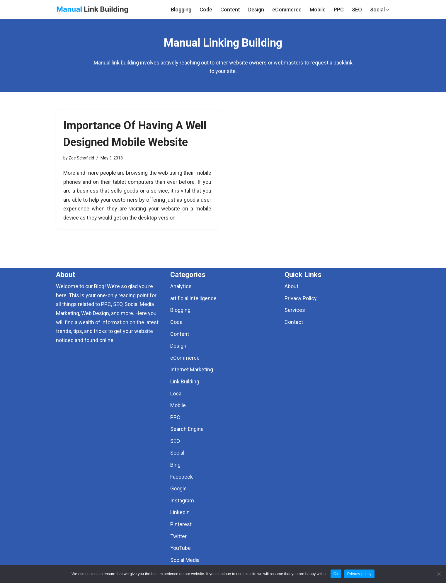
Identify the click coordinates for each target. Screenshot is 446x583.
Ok (335, 574)
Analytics (181, 286)
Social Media (185, 560)
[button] (387, 10)
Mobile (318, 9)
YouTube (180, 548)
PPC (339, 9)
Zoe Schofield (81, 158)
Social (177, 453)
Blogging (181, 9)
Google (178, 488)
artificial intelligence (193, 298)
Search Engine (187, 429)
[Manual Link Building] (92, 9)
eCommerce (287, 9)
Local (176, 393)
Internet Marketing (191, 369)
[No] (439, 574)
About (291, 286)
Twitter (178, 536)
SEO (357, 9)
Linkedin (180, 512)
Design (256, 9)
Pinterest (181, 524)
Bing (175, 465)
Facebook (181, 477)
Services (295, 310)
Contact (294, 322)
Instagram (182, 500)
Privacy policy (359, 574)
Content (230, 9)
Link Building (184, 381)
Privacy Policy (301, 298)
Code (206, 9)
